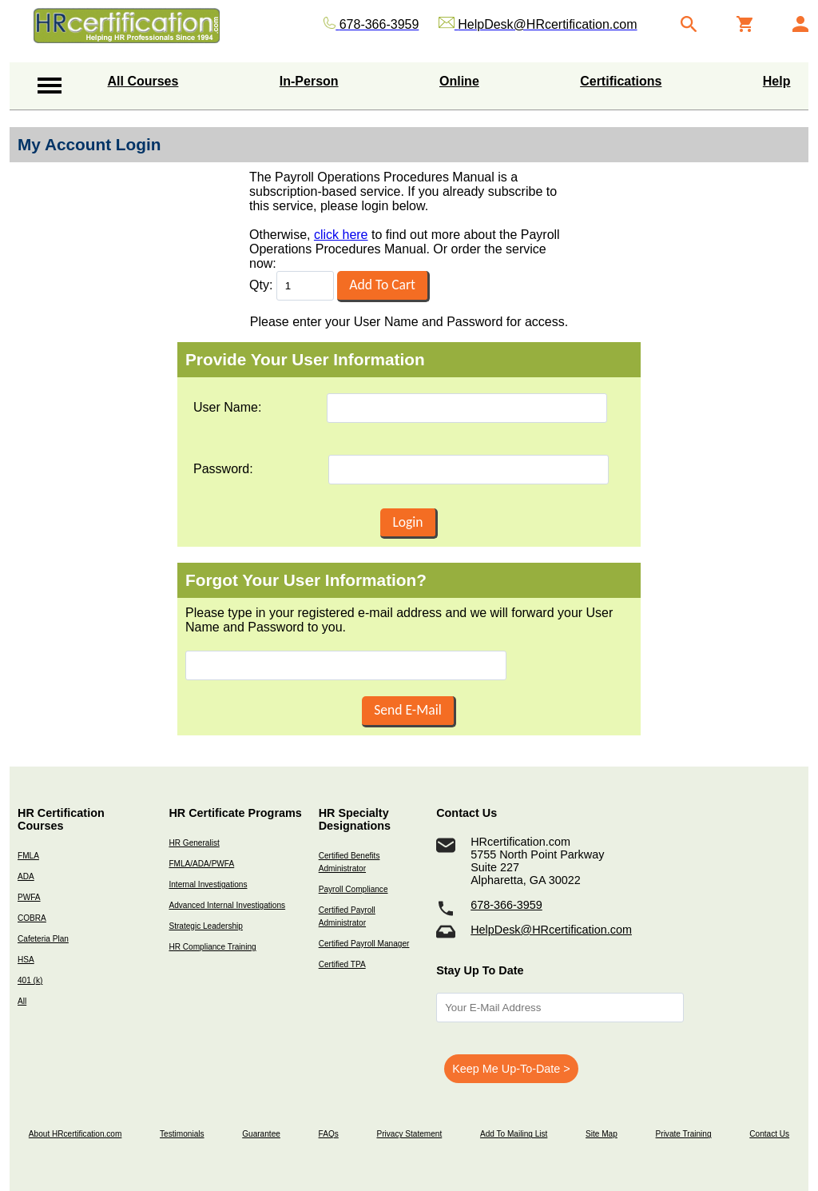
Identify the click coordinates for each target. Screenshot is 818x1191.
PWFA (29, 897)
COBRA (32, 918)
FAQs (329, 1133)
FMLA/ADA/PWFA (201, 863)
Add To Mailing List (513, 1133)
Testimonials (182, 1133)
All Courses (143, 81)
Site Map (601, 1133)
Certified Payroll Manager (364, 943)
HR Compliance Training (212, 946)
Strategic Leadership (205, 926)
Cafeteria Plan (43, 938)
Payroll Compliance (353, 889)
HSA (26, 959)
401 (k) (30, 980)
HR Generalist (194, 842)
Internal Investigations (208, 884)
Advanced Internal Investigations (227, 905)
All (22, 1001)
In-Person (309, 81)
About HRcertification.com (75, 1133)
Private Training (684, 1133)
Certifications (620, 81)
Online (459, 81)
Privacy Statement (409, 1133)
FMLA (28, 855)
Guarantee (261, 1133)
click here (341, 234)
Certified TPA (342, 964)
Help (777, 81)
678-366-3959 (506, 904)
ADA (26, 876)
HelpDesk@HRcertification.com (551, 929)
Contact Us (769, 1133)
